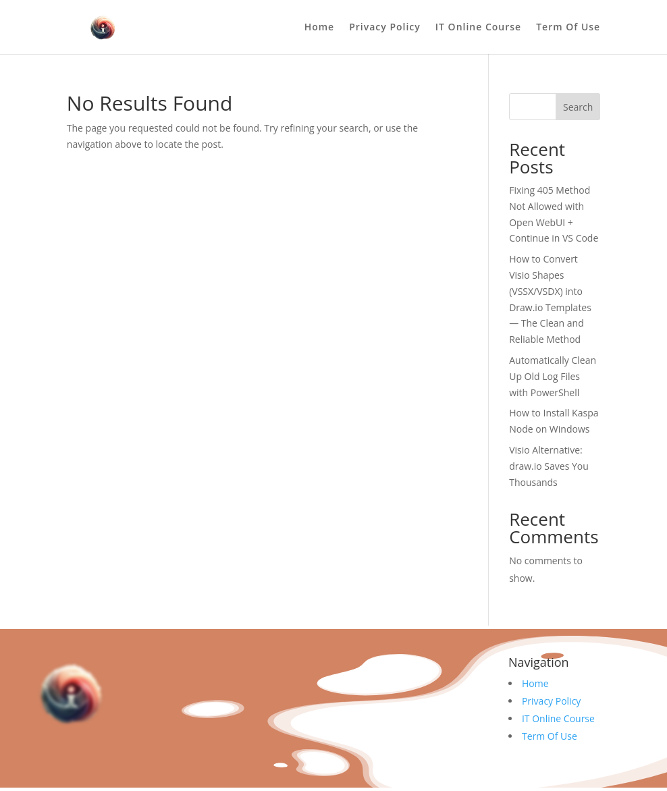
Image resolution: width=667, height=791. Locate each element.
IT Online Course (478, 27)
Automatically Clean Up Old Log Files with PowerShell (552, 376)
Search (578, 107)
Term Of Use (568, 27)
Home (319, 27)
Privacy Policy (385, 27)
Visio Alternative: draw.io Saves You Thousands (549, 466)
